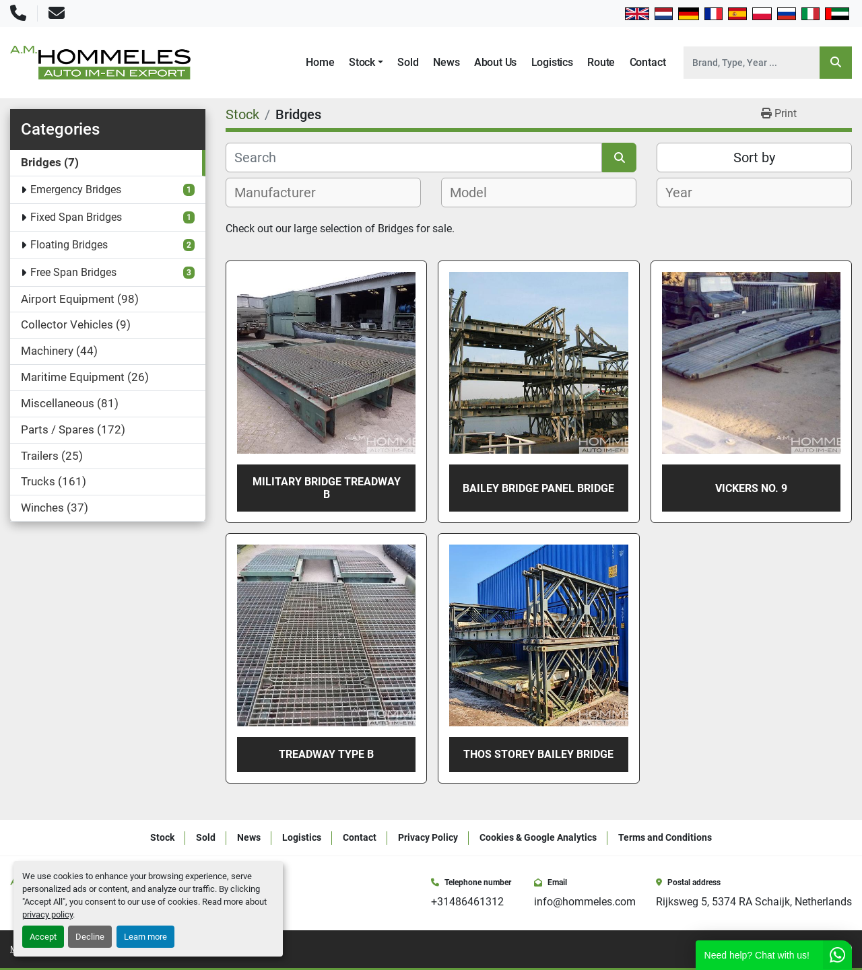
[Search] (752, 62)
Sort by (754, 157)
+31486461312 (467, 901)
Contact (648, 62)
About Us (495, 62)
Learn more (145, 937)
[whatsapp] (847, 949)
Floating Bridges (69, 244)
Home (320, 62)
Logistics (552, 62)
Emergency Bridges (75, 189)
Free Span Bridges (73, 272)
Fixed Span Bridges (76, 217)
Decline (89, 937)
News (446, 62)
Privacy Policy (428, 837)
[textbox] (282, 192)
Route (601, 62)
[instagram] (809, 949)
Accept (43, 937)
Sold (407, 62)
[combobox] (323, 192)
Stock (362, 62)
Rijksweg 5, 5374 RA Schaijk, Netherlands (754, 901)
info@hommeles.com (585, 901)
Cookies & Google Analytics (538, 837)
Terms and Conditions (665, 837)
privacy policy (47, 914)
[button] (366, 63)
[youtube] (828, 949)
